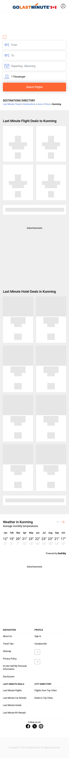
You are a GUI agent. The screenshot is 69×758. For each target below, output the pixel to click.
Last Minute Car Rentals (14, 698)
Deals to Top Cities (44, 698)
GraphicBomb (33, 747)
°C (63, 522)
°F (57, 522)
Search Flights (34, 87)
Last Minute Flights (12, 690)
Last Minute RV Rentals (14, 712)
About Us (7, 636)
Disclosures (8, 676)
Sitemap (7, 651)
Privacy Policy (10, 658)
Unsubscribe (41, 643)
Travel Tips (8, 643)
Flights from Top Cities (46, 690)
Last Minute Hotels (12, 705)
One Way (10, 37)
